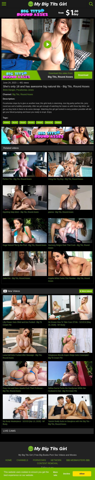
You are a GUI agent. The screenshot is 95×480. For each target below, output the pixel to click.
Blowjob (23, 122)
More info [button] (55, 473)
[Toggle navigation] (4, 4)
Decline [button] (66, 474)
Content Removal (47, 463)
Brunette (31, 122)
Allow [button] (81, 474)
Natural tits (49, 122)
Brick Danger (9, 90)
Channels (22, 460)
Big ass (15, 122)
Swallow (58, 122)
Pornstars (39, 460)
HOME (8, 460)
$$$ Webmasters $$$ (78, 460)
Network (56, 460)
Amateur (6, 122)
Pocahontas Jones (25, 90)
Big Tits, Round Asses (22, 94)
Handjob (39, 122)
